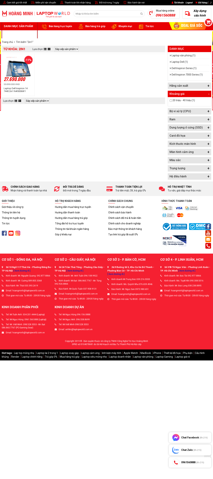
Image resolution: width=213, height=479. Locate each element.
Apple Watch (131, 353)
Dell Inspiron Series (182, 68)
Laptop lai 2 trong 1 (47, 353)
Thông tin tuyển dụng (13, 218)
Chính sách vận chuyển (121, 207)
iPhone (157, 353)
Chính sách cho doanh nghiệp (124, 223)
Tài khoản (179, 2)
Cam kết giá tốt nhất (14, 2)
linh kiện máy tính (111, 353)
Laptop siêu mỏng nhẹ (94, 356)
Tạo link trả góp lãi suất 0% (123, 234)
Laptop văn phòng (182, 55)
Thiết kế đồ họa (172, 353)
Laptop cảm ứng (90, 353)
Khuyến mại (121, 26)
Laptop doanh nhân (120, 356)
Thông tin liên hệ (11, 212)
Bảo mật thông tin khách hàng (125, 229)
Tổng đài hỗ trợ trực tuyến (69, 223)
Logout (188, 2)
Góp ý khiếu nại (63, 234)
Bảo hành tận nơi (133, 2)
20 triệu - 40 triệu (182, 100)
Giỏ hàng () (203, 2)
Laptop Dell (178, 61)
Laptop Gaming (164, 356)
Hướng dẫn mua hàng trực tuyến (73, 207)
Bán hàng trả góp (91, 26)
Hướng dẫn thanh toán (67, 212)
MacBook (145, 353)
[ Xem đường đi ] (21, 270)
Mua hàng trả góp (70, 356)
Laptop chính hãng (32, 356)
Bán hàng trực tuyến (56, 26)
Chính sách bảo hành (120, 212)
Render (15, 356)
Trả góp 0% (51, 356)
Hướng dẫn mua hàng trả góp (71, 218)
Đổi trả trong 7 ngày (106, 2)
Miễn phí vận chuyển (43, 2)
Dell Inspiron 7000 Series (185, 74)
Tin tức (145, 26)
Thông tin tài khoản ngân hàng (72, 229)
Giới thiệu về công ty (13, 207)
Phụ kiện (187, 353)
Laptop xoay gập (69, 353)
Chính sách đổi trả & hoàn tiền (124, 218)
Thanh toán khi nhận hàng (75, 2)
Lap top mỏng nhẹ (24, 353)
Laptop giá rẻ (182, 356)
